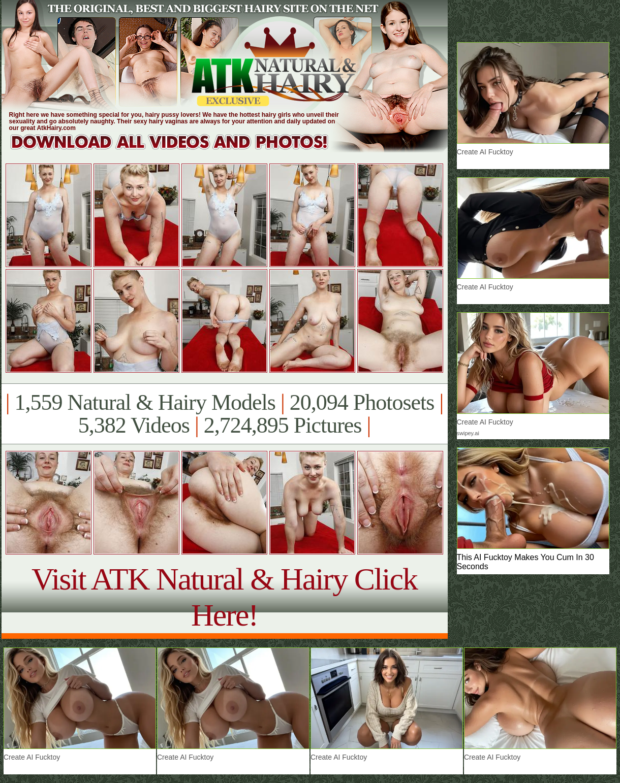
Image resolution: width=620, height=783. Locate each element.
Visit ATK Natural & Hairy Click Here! (224, 597)
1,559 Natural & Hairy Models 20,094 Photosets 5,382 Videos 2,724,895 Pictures (224, 414)
